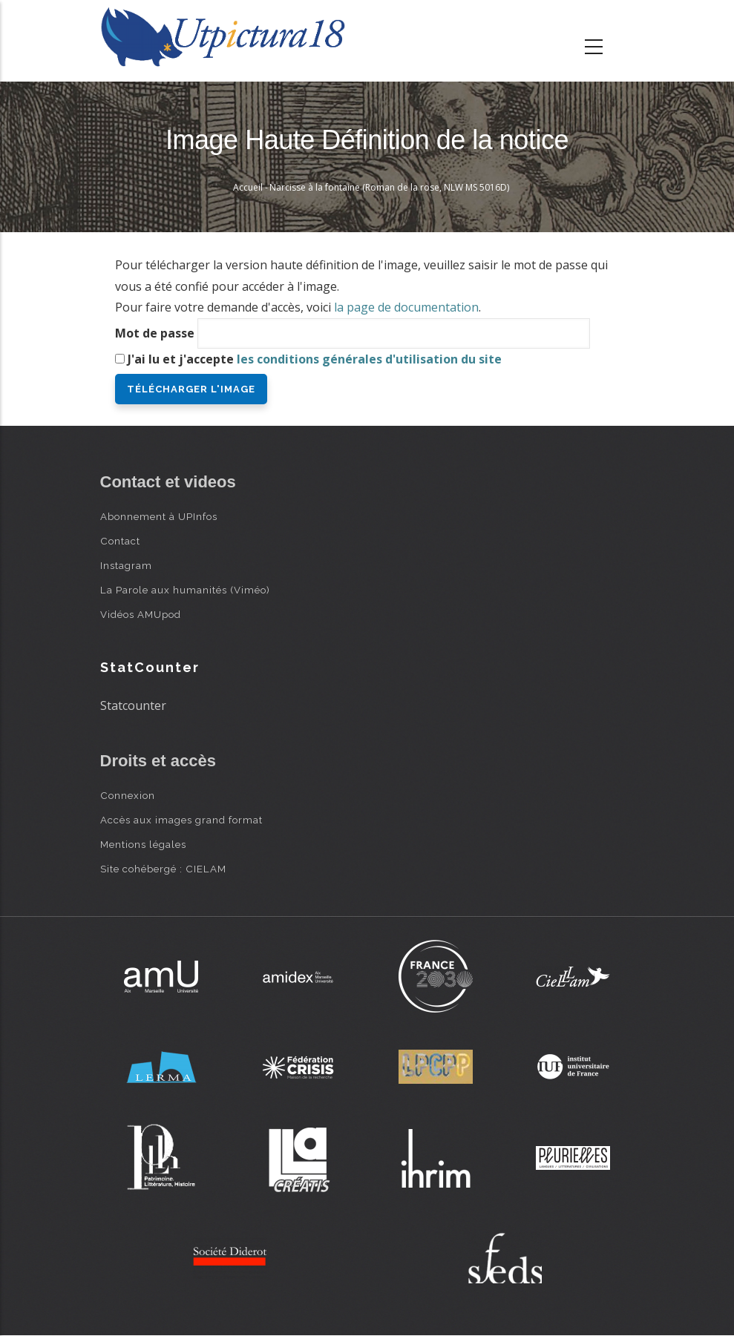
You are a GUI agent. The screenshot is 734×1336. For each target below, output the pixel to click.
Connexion (127, 795)
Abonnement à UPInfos (158, 516)
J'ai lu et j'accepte (315, 359)
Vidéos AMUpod (140, 614)
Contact (120, 541)
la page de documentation (406, 307)
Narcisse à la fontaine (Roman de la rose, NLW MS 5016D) (389, 187)
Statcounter (133, 705)
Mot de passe (154, 333)
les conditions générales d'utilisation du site (369, 359)
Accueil (248, 187)
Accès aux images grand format (181, 820)
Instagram (126, 565)
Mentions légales (143, 844)
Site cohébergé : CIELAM (163, 869)
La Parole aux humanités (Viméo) (185, 590)
